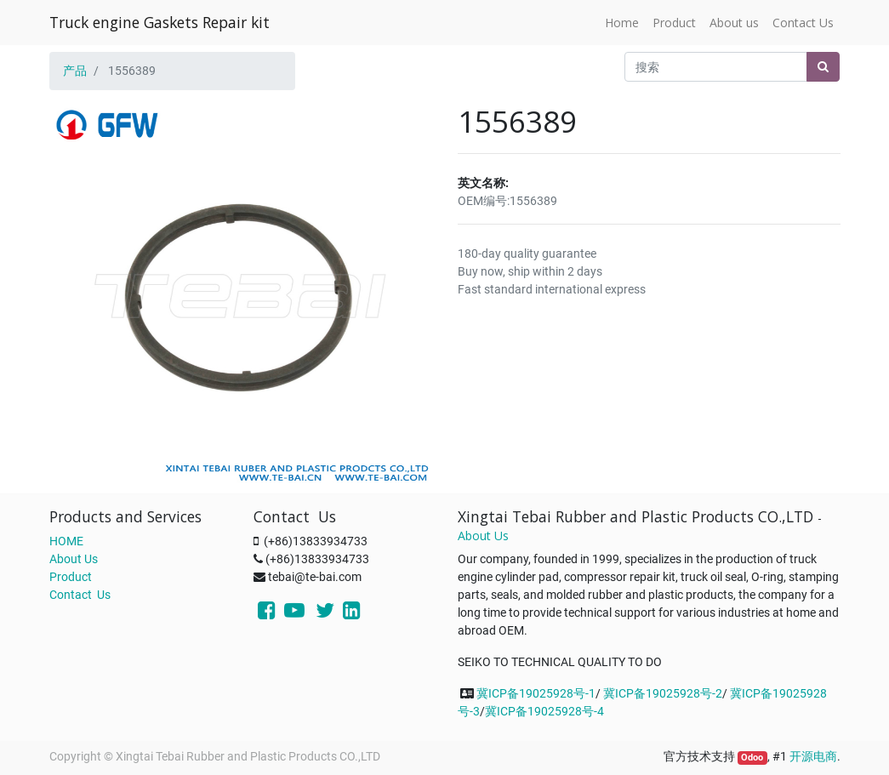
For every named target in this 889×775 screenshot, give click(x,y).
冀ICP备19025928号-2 (662, 693)
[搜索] (823, 67)
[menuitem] (622, 22)
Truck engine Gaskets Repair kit (159, 22)
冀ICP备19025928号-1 (536, 693)
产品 (75, 70)
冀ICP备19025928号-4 (544, 711)
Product (70, 577)
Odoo (752, 757)
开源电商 (813, 756)
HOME (66, 541)
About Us (73, 559)
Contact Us (80, 594)
